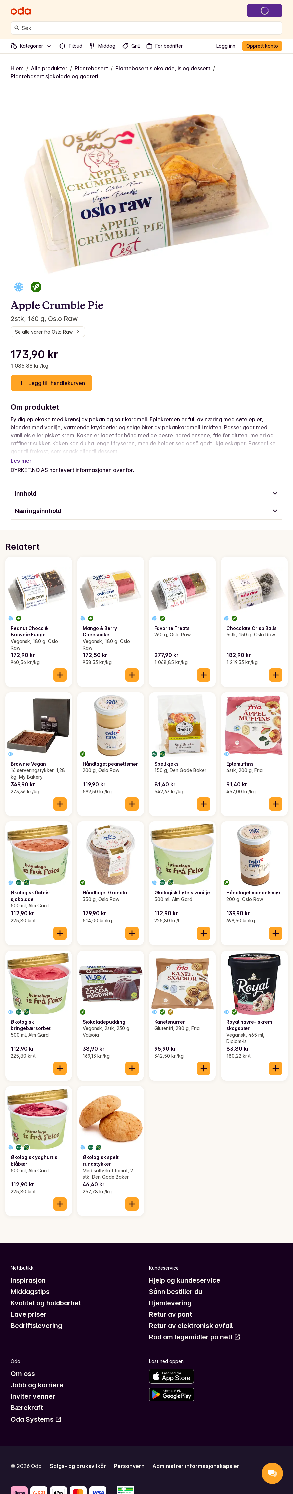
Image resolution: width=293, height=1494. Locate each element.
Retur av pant (170, 1306)
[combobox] (150, 28)
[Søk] (17, 28)
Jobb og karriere (37, 1377)
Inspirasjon (28, 1272)
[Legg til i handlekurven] (60, 667)
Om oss (23, 1366)
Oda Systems (36, 1411)
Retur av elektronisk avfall (191, 1318)
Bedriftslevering (36, 1318)
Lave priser (29, 1306)
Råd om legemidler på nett (195, 1329)
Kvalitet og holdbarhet (46, 1295)
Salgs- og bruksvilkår (78, 1458)
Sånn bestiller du (175, 1284)
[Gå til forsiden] (21, 11)
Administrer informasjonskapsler (195, 1458)
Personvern (129, 1458)
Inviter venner (33, 1388)
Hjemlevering (170, 1295)
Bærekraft (27, 1400)
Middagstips (30, 1284)
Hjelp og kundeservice (184, 1272)
